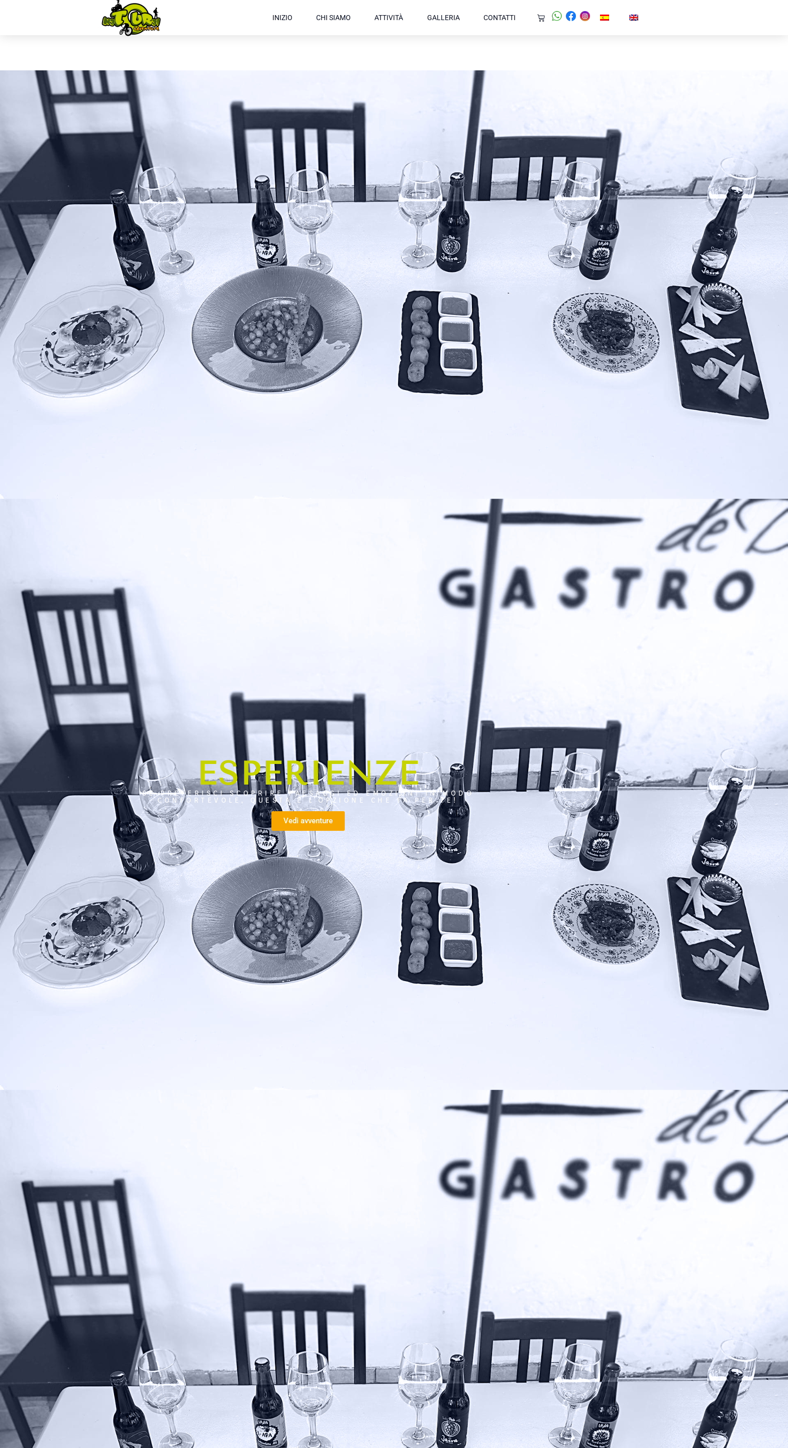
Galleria (443, 18)
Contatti (499, 18)
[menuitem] (604, 17)
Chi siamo (333, 18)
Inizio (282, 18)
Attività (388, 18)
